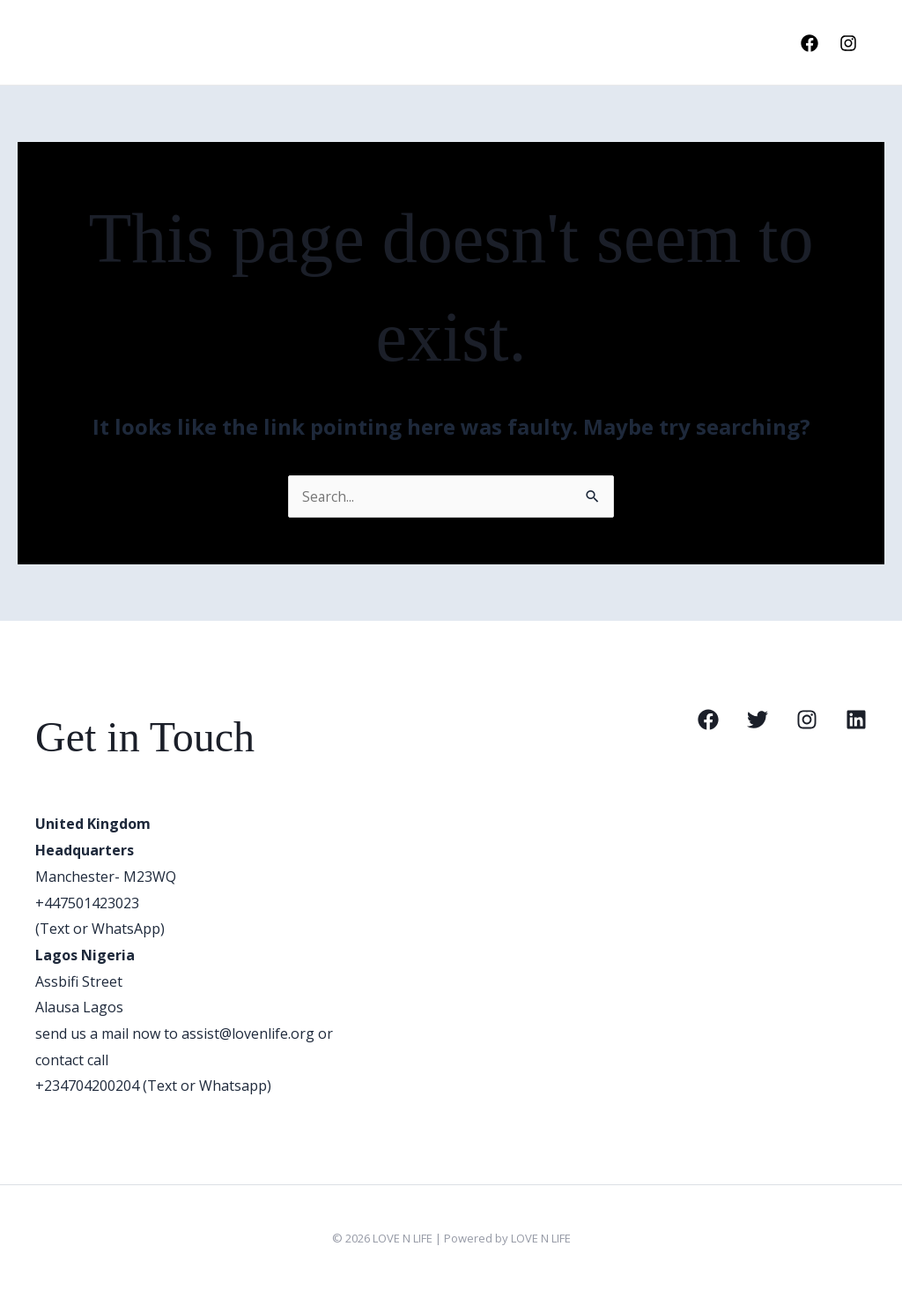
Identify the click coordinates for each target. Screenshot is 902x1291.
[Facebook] (809, 43)
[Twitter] (757, 719)
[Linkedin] (856, 719)
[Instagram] (848, 43)
